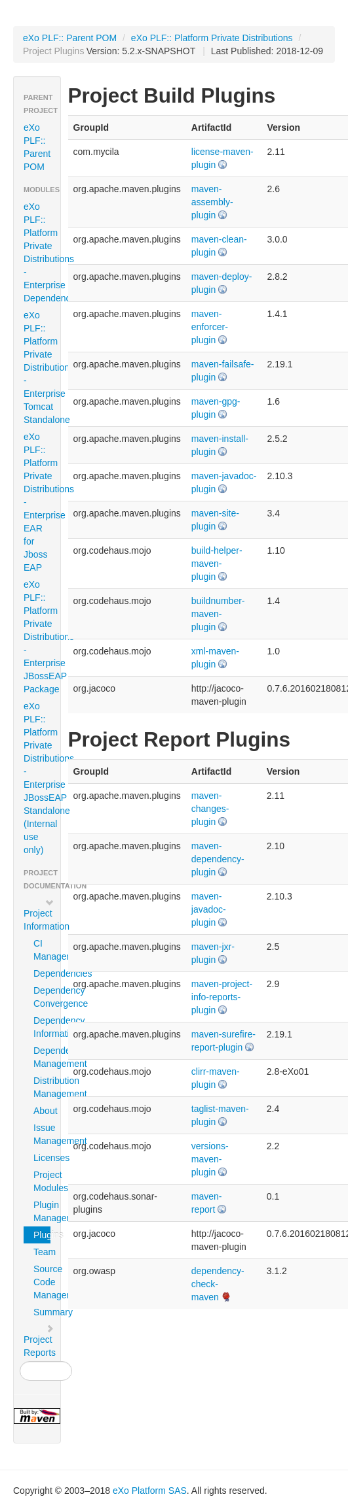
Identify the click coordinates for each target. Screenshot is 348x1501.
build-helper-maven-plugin (216, 563)
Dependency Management (41, 1057)
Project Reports (40, 1341)
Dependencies (41, 973)
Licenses (41, 1158)
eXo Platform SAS (150, 1490)
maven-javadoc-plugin (208, 909)
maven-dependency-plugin (217, 859)
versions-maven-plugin (210, 1159)
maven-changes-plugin (210, 808)
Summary (41, 1312)
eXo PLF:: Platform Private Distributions (212, 38)
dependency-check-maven (217, 1284)
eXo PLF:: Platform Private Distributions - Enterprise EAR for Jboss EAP (42, 502)
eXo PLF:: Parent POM (70, 38)
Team (41, 1252)
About (41, 1110)
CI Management (41, 950)
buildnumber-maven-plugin (218, 614)
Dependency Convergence (41, 997)
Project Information (42, 915)
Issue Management (41, 1134)
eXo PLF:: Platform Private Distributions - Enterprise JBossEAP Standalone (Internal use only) (42, 778)
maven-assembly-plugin (212, 202)
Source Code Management (41, 1282)
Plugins (41, 1235)
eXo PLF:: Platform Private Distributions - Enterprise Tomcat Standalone (42, 367)
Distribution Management (41, 1087)
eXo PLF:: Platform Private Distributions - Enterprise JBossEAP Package (42, 636)
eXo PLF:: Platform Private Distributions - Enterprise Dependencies (42, 252)
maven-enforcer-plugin (209, 327)
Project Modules (41, 1181)
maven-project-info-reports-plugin (221, 997)
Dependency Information (41, 1027)
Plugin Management (41, 1211)
